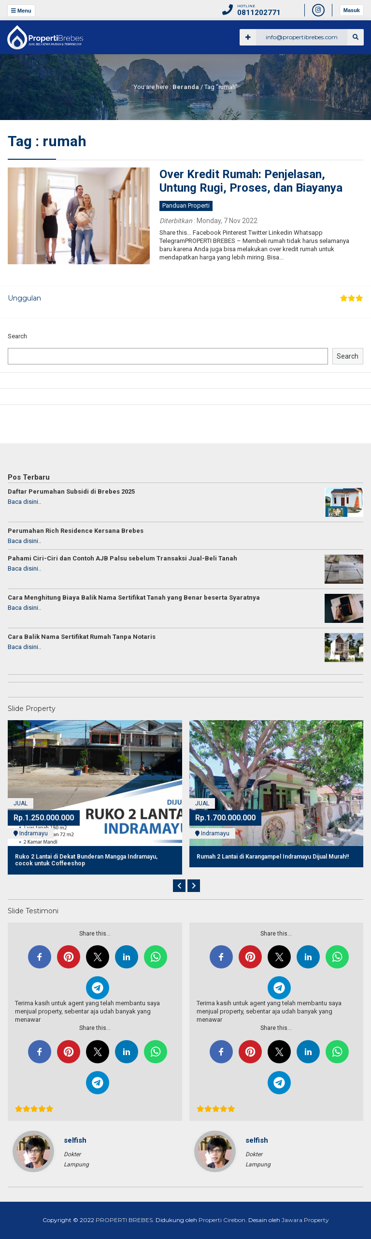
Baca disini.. (24, 501)
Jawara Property (304, 1220)
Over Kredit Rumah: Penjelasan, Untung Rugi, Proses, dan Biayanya (250, 181)
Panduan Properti (186, 205)
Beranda (185, 87)
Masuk (351, 10)
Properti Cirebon (222, 1220)
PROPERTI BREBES (124, 1220)
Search (17, 336)
